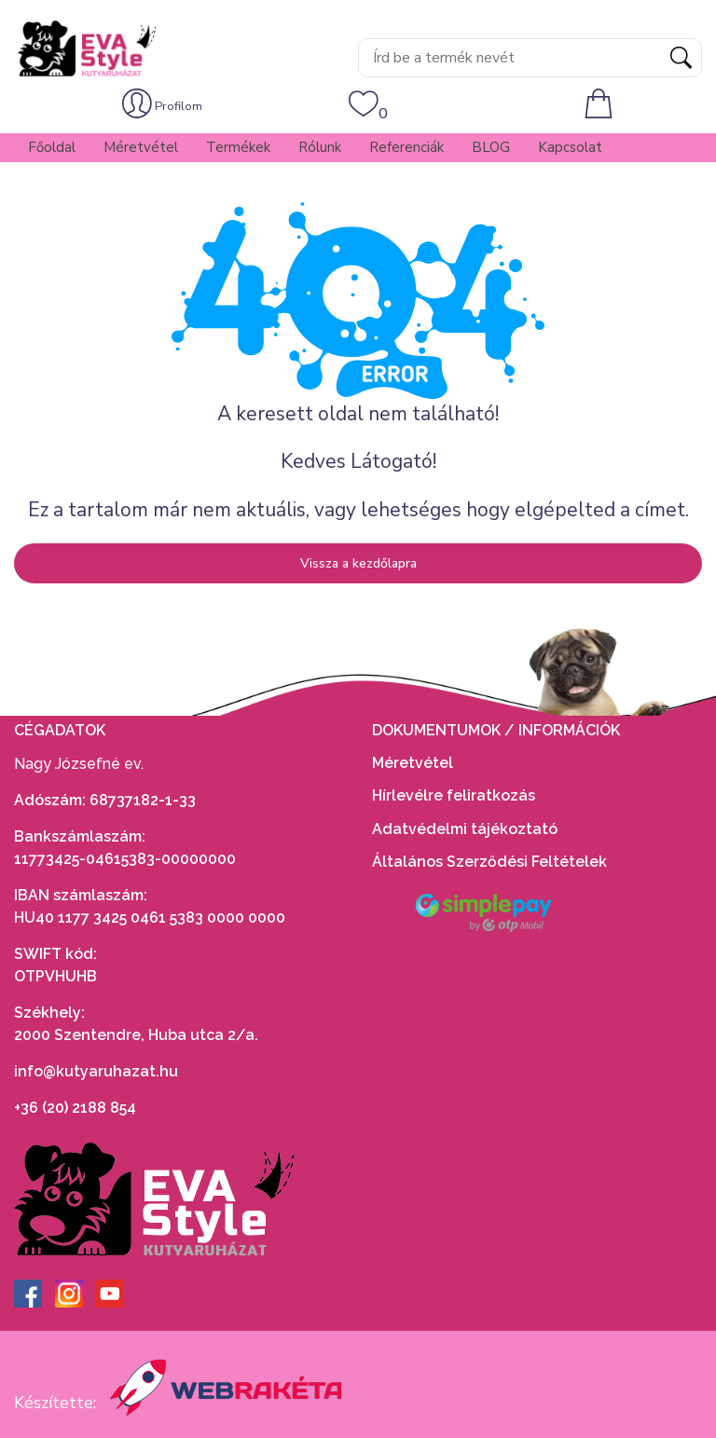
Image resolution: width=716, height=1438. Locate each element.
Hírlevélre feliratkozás (453, 795)
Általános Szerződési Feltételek (491, 861)
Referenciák (406, 147)
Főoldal (52, 147)
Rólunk (319, 147)
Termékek (238, 147)
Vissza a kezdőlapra (358, 563)
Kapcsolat (570, 147)
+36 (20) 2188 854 (75, 1107)
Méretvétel (140, 147)
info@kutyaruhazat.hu (96, 1071)
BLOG (491, 147)
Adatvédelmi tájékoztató (466, 829)
